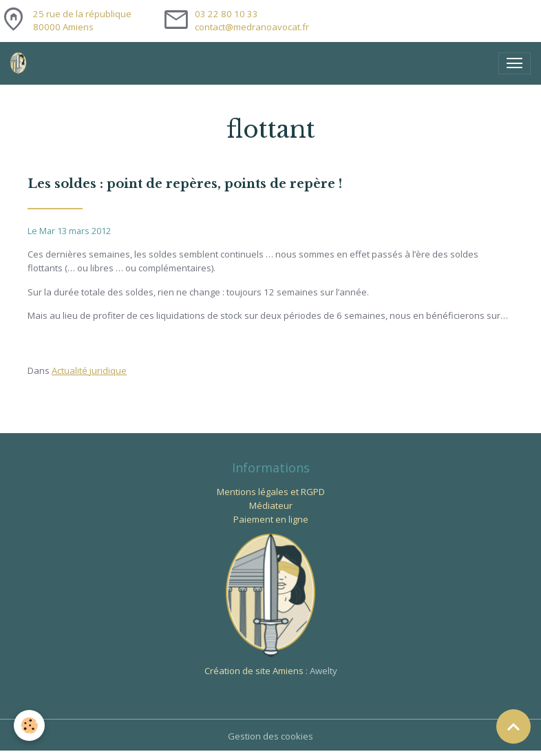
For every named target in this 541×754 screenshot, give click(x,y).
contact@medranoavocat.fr (252, 27)
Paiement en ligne (270, 519)
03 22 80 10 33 (226, 14)
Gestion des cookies (270, 736)
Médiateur (271, 505)
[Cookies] (29, 725)
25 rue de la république (82, 21)
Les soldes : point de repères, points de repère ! (185, 183)
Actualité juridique (89, 370)
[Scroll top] (513, 726)
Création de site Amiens (254, 670)
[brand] (21, 63)
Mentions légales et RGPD (271, 491)
